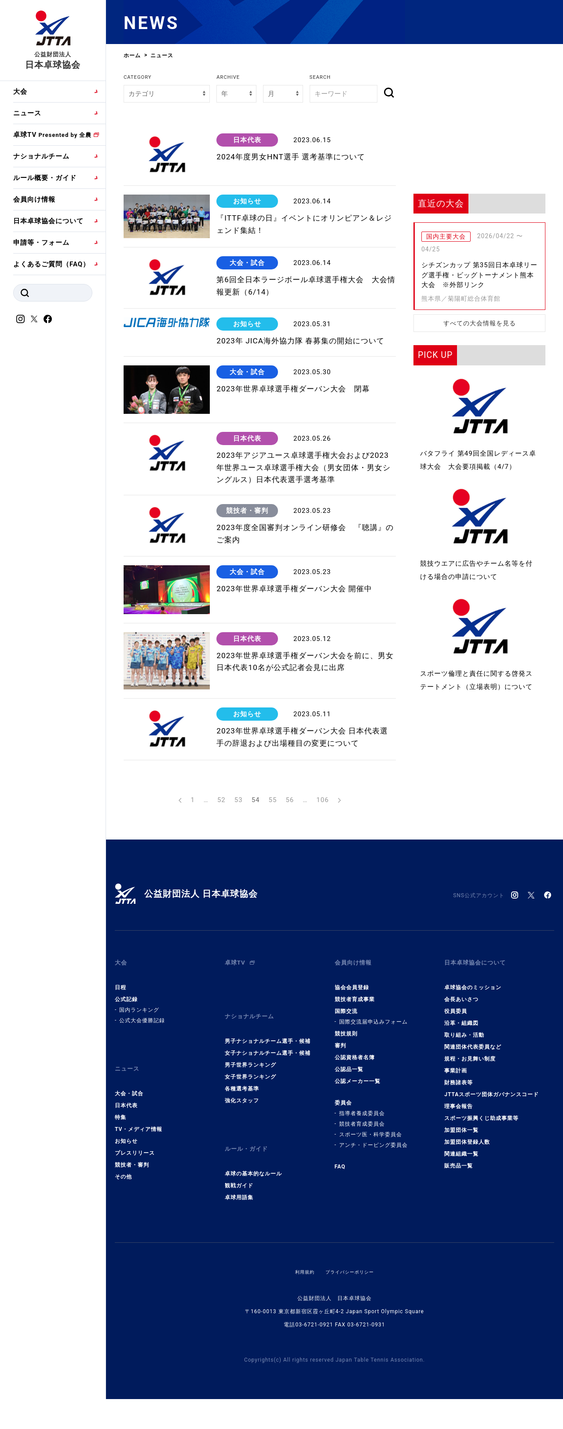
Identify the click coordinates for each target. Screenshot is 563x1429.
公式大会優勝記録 (142, 1069)
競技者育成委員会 (362, 1172)
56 (289, 855)
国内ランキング (139, 1058)
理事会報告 (458, 1155)
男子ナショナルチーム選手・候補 (268, 1082)
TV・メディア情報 (138, 1170)
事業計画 (455, 1119)
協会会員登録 (352, 1036)
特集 (120, 1158)
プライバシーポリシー (351, 1305)
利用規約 (300, 1305)
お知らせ (126, 1182)
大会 (20, 92)
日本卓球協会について (48, 221)
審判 (340, 1094)
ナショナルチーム (41, 156)
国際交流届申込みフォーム (373, 1070)
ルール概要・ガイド (45, 178)
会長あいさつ (461, 1048)
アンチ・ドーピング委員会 (373, 1193)
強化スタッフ (242, 1141)
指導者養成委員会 (362, 1162)
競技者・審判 (132, 1206)
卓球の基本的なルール (253, 1207)
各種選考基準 (242, 1130)
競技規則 (346, 1082)
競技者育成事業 (355, 1048)
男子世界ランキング (250, 1106)
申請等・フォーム (41, 243)
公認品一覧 (349, 1118)
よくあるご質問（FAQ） (51, 264)
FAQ (340, 1215)
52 (221, 855)
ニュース (27, 113)
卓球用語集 (239, 1231)
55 (273, 855)
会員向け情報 (34, 199)
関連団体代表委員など (472, 1095)
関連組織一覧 (461, 1202)
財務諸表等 (458, 1131)
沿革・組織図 (461, 1071)
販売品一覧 (458, 1214)
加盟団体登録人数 (467, 1190)
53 (238, 855)
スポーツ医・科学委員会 (370, 1183)
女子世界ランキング (250, 1118)
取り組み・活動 (464, 1083)
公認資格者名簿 (355, 1106)
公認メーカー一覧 (357, 1130)
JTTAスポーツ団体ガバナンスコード (491, 1143)
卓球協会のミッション (472, 1036)
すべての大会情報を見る (479, 323)
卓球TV (52, 135)
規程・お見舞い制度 (470, 1107)
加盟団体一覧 (461, 1178)
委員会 (343, 1151)
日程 (120, 1036)
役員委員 (455, 1060)
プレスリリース (135, 1194)
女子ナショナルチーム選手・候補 (268, 1094)
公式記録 (126, 1048)
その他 (123, 1218)
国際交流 (346, 1060)
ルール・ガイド (249, 1186)
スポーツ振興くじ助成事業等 (481, 1167)
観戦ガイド (239, 1219)
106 (322, 855)
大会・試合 (129, 1134)
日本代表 (126, 1146)
